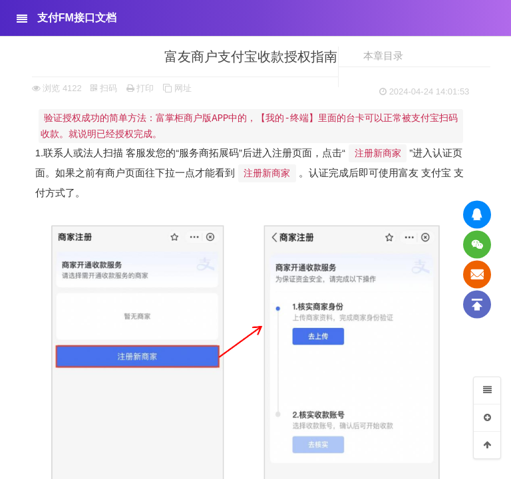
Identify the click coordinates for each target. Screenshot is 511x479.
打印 (140, 88)
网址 (177, 88)
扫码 (103, 88)
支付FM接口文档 (76, 17)
